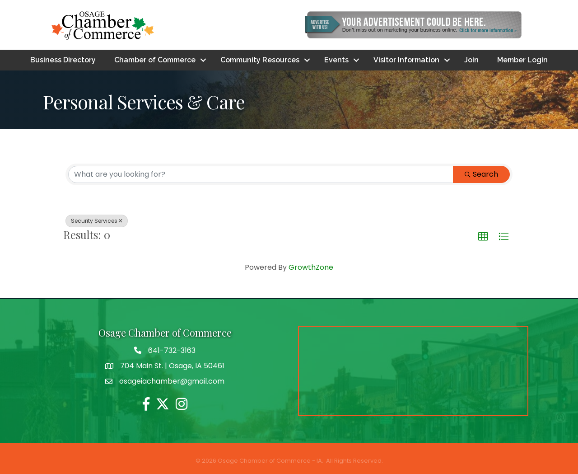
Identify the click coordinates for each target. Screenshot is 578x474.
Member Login (522, 60)
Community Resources (259, 60)
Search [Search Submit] (481, 174)
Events (336, 60)
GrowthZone (311, 267)
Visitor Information (406, 60)
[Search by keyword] (260, 174)
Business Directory (63, 60)
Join (471, 60)
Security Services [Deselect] (96, 221)
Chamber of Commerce (155, 60)
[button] (483, 237)
